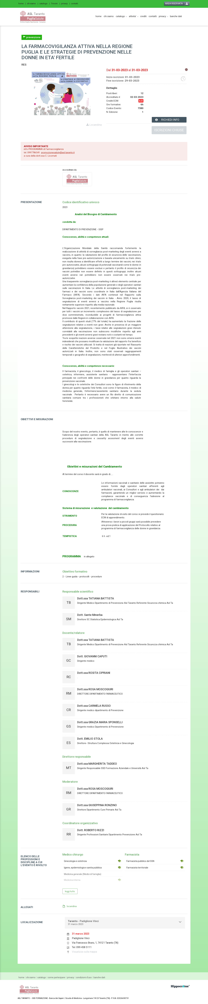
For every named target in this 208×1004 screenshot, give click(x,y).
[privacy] (65, 3)
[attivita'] (132, 16)
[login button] (177, 4)
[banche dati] (176, 16)
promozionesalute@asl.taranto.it (58, 152)
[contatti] (75, 3)
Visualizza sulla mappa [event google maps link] (84, 951)
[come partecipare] (56, 977)
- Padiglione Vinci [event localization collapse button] (83, 922)
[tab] (125, 922)
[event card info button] (169, 120)
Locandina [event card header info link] (95, 124)
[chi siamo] (32, 3)
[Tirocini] (55, 3)
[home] (22, 3)
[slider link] (180, 986)
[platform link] (32, 17)
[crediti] (143, 16)
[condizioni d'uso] (84, 977)
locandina (72, 906)
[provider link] (77, 179)
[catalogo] (44, 3)
